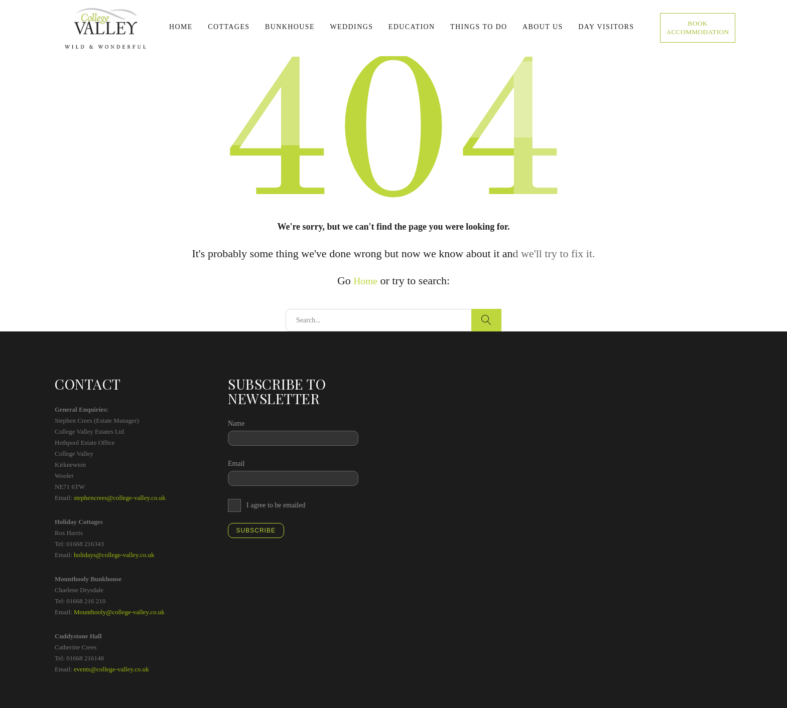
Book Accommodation (698, 28)
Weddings (351, 27)
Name (236, 423)
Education (411, 27)
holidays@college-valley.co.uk (114, 554)
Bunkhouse (290, 27)
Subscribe (256, 530)
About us (542, 27)
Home (181, 27)
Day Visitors (606, 27)
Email (236, 463)
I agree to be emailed (275, 504)
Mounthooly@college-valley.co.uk (119, 611)
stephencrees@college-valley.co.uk (120, 497)
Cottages (228, 27)
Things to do (478, 27)
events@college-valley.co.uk (111, 668)
